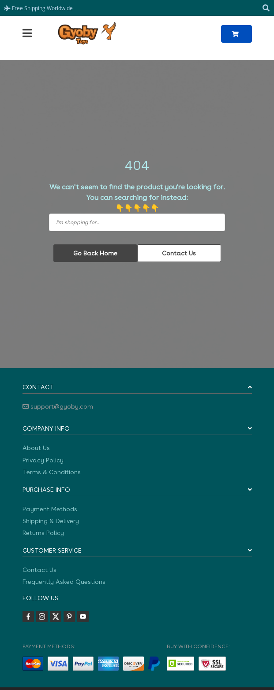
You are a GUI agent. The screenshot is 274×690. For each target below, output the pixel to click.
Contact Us (179, 253)
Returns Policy (43, 532)
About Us (36, 447)
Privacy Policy (43, 460)
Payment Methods (50, 509)
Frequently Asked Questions (64, 581)
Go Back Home (95, 253)
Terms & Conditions (52, 472)
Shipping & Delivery (51, 520)
